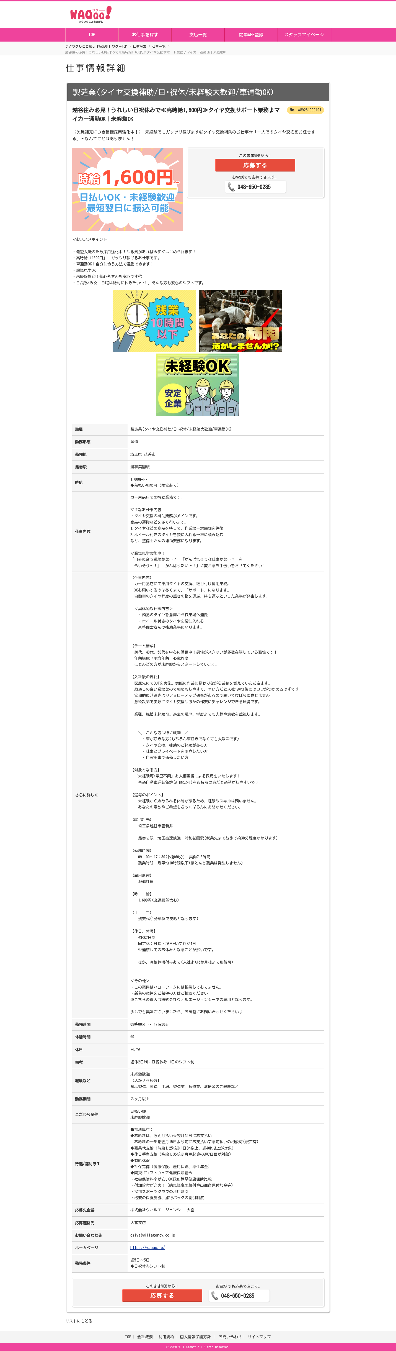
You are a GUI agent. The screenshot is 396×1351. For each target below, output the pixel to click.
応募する (255, 165)
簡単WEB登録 (251, 34)
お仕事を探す (145, 34)
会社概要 (145, 1337)
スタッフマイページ (304, 34)
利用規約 (166, 1337)
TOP (91, 34)
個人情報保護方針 (196, 1337)
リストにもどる (78, 1321)
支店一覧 (198, 34)
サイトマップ (259, 1337)
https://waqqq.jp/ (147, 1248)
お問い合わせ (230, 1337)
